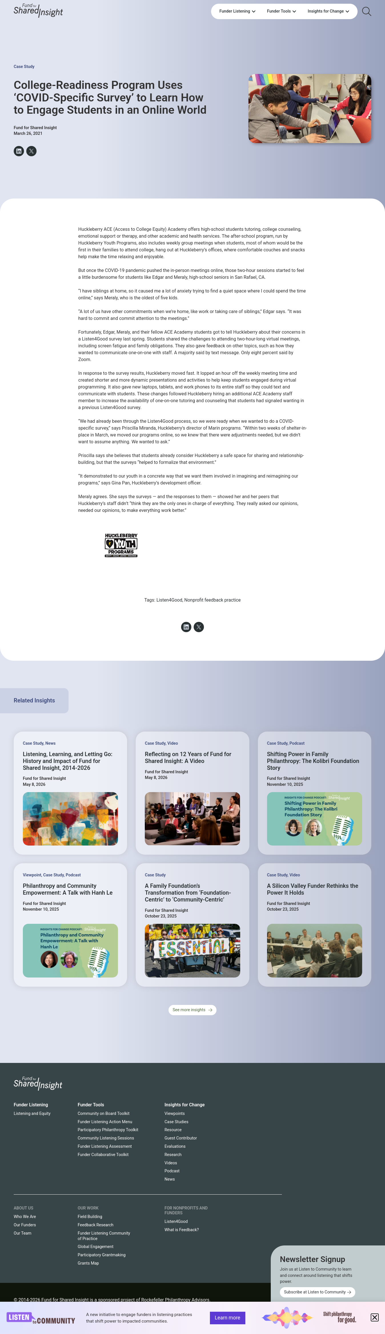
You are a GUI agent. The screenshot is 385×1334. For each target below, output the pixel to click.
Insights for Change (185, 1104)
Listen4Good (95, 339)
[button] (19, 151)
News (50, 743)
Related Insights (34, 700)
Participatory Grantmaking (102, 1255)
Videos (171, 1163)
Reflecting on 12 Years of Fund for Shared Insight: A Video (188, 757)
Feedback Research (95, 1225)
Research (173, 1154)
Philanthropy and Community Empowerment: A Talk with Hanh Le (68, 889)
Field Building (90, 1216)
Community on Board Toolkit (103, 1113)
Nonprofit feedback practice (212, 600)
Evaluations (175, 1146)
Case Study (24, 66)
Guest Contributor (181, 1138)
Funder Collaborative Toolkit (103, 1154)
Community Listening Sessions (106, 1138)
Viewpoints (175, 1113)
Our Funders (25, 1225)
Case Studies (177, 1121)
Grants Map (88, 1263)
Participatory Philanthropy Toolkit (108, 1129)
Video (172, 743)
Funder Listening (31, 1104)
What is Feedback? (182, 1229)
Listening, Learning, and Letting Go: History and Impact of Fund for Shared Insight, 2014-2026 (68, 761)
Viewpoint (32, 875)
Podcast (296, 743)
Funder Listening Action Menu (105, 1121)
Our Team (22, 1233)
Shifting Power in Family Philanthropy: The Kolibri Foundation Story (313, 761)
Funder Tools (91, 1104)
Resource (173, 1129)
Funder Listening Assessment (105, 1146)
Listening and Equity (32, 1113)
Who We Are (25, 1216)
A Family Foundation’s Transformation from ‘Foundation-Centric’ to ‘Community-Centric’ (188, 893)
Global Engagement (95, 1246)
